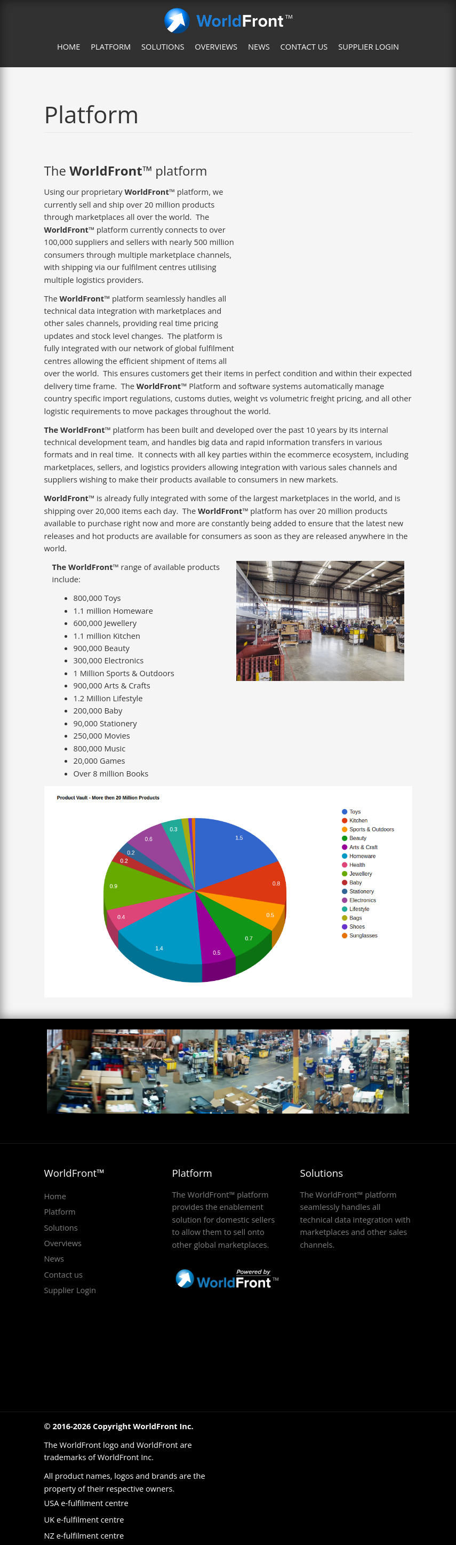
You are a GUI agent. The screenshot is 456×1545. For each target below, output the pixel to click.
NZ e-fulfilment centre (84, 1535)
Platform (111, 46)
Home (69, 46)
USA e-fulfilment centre (86, 1503)
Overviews (216, 46)
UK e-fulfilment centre (84, 1519)
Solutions (162, 46)
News (259, 46)
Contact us (304, 46)
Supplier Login (368, 46)
